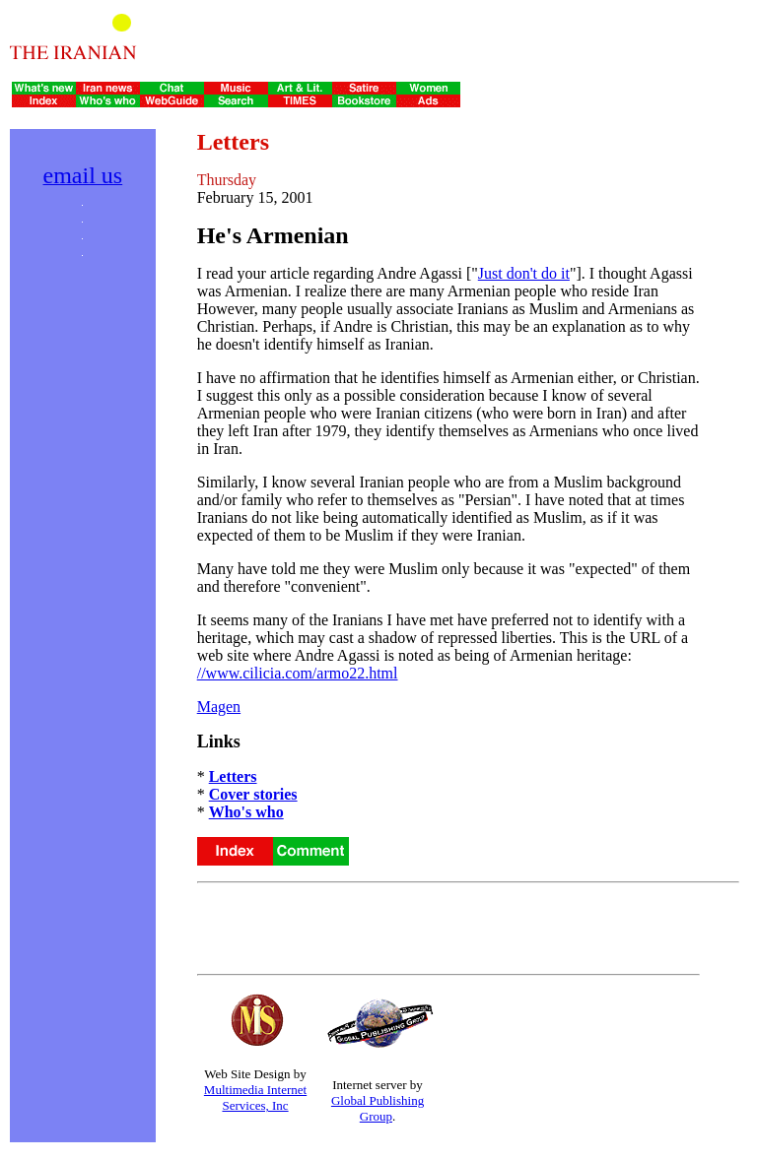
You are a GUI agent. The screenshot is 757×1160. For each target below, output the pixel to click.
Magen (219, 706)
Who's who (246, 812)
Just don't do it (524, 273)
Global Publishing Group (377, 1108)
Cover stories (253, 794)
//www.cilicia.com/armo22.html (297, 673)
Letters (233, 776)
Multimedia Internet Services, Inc (255, 1097)
